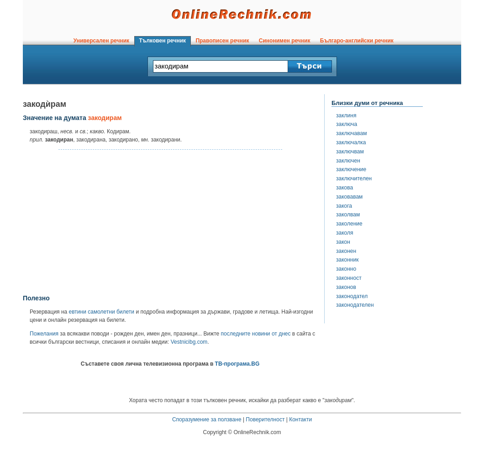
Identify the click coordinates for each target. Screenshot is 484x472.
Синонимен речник (284, 40)
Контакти (300, 419)
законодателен (355, 305)
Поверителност (265, 419)
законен (346, 251)
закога (344, 206)
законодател (352, 296)
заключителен (354, 178)
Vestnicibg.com (189, 342)
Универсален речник (101, 40)
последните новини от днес (256, 333)
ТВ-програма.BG (237, 364)
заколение (349, 223)
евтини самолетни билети (101, 312)
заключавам (351, 133)
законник (347, 260)
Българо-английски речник (356, 40)
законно (346, 269)
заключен (348, 160)
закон (343, 242)
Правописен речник (222, 40)
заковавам (349, 197)
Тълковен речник (162, 40)
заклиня (346, 115)
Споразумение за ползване (207, 419)
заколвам (348, 214)
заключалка (351, 142)
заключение (351, 169)
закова (344, 187)
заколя (344, 233)
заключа (346, 124)
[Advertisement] (170, 222)
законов (346, 287)
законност (349, 278)
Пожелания (44, 333)
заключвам (350, 151)
